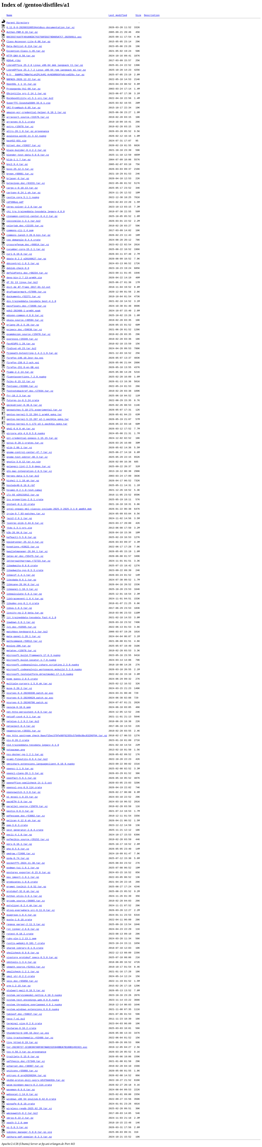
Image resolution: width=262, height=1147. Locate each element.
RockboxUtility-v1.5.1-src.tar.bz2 (30, 98)
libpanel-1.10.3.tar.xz (22, 589)
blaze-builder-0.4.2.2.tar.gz (26, 150)
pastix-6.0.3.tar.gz (20, 811)
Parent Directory (18, 22)
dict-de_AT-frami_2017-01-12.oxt (29, 287)
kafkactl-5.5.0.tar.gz (21, 537)
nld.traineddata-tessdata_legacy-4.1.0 (33, 744)
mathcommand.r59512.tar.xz (24, 641)
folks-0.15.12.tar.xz (21, 381)
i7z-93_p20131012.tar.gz (23, 494)
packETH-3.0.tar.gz (19, 801)
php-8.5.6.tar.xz (18, 848)
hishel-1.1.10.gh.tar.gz (23, 480)
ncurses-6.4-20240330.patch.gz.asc (30, 693)
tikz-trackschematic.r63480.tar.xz (30, 1037)
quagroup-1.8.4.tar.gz (21, 914)
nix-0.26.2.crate (18, 740)
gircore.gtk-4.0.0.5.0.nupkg (26, 433)
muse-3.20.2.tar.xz (19, 688)
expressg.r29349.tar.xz (22, 338)
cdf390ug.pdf (15, 202)
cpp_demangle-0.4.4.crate (24, 239)
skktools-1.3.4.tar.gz (21, 962)
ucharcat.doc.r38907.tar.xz (25, 1065)
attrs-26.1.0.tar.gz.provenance (28, 131)
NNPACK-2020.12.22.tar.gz (24, 79)
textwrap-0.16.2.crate (21, 1028)
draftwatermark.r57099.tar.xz (26, 291)
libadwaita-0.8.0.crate (22, 565)
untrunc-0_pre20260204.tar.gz (26, 1075)
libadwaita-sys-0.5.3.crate (25, 570)
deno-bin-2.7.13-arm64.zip (24, 277)
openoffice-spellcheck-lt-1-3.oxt (29, 782)
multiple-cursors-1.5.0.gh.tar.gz (29, 683)
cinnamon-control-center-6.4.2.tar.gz (32, 216)
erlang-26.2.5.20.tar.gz (23, 324)
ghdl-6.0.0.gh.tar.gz (21, 428)
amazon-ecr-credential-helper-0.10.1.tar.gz (36, 112)
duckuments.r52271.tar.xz (24, 296)
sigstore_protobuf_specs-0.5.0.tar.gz (32, 957)
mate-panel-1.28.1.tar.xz (24, 636)
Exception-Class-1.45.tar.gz (26, 50)
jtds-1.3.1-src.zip (19, 527)
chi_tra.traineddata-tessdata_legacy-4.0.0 (36, 211)
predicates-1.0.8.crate (22, 881)
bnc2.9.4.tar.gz (17, 164)
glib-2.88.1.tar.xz (19, 447)
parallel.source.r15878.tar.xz (27, 806)
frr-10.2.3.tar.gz (19, 395)
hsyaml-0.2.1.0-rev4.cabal (24, 490)
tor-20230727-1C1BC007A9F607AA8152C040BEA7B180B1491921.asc (47, 1047)
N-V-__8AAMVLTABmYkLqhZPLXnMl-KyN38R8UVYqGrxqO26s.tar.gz (45, 74)
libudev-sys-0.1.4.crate (23, 603)
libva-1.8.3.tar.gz (19, 608)
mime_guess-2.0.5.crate (22, 678)
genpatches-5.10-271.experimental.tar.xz (34, 409)
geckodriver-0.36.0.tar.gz (24, 405)
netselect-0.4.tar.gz (21, 726)
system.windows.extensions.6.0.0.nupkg (33, 1009)
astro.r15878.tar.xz (20, 126)
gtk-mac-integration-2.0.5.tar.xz (29, 471)
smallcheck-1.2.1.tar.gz (23, 971)
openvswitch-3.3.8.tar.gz (24, 792)
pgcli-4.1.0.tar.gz (19, 834)
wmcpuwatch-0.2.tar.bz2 (22, 1113)
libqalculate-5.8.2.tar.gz (24, 593)
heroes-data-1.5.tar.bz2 (23, 475)
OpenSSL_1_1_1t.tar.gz (21, 84)
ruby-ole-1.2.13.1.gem (21, 938)
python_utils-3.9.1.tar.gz (24, 896)
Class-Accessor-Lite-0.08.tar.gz (29, 41)
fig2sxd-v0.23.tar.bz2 (21, 348)
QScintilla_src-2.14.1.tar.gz (26, 93)
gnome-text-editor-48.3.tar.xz (27, 456)
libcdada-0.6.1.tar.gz (21, 579)
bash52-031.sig (16, 140)
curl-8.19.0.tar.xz (19, 253)
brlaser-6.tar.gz (18, 178)
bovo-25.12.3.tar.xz (20, 168)
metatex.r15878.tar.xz (21, 650)
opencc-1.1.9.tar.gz (20, 768)
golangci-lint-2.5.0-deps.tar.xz (29, 466)
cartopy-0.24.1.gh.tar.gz (24, 192)
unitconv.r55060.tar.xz (22, 1070)
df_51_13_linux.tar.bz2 (22, 282)
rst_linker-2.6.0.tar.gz (23, 929)
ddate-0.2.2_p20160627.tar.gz (26, 258)
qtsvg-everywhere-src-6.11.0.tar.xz (31, 910)
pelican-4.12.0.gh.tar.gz (24, 820)
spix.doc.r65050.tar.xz (22, 980)
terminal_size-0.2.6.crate (24, 1023)
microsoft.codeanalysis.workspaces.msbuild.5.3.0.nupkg (44, 669)
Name (9, 15)
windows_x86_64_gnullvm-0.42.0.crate (31, 1099)
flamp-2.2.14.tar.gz (20, 371)
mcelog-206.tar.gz (19, 645)
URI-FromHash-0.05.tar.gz (24, 107)
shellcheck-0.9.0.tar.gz (23, 952)
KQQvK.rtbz (14, 60)
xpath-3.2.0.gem (17, 1122)
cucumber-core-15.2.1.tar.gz (26, 249)
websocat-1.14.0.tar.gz (22, 1094)
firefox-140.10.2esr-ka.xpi (25, 357)
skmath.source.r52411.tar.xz (26, 966)
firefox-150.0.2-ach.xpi (23, 362)
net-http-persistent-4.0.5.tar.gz (29, 711)
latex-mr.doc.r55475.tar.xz (25, 556)
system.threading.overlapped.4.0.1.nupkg (34, 1004)
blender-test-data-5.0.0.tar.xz (28, 154)
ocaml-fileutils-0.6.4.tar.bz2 (27, 759)
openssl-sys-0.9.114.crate (24, 787)
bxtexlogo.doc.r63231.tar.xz (26, 183)
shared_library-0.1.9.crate (25, 947)
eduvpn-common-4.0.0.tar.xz (25, 315)
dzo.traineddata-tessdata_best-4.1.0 (31, 301)
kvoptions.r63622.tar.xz (23, 546)
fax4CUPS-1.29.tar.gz (21, 343)
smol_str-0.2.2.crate (21, 976)
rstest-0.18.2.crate (20, 933)
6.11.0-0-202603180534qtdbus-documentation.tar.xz (40, 27)
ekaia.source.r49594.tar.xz (25, 320)
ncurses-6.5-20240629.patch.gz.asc (30, 697)
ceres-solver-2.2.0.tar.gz (24, 206)
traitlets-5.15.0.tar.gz (23, 1056)
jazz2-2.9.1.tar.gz (19, 518)
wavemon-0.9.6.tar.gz (21, 1089)
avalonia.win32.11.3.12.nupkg (26, 135)
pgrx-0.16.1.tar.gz (19, 844)
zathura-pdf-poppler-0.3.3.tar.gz (29, 1136)
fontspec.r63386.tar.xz (22, 386)
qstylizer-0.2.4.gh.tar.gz (24, 905)
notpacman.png (16, 749)
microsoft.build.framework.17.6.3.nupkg (33, 655)
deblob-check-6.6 (18, 268)
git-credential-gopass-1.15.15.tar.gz (32, 438)
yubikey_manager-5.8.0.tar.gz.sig (29, 1132)
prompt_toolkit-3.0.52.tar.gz (26, 886)
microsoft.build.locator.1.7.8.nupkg (31, 659)
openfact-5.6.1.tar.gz (21, 777)
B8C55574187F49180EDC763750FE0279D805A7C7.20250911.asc (44, 36)
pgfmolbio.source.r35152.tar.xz (28, 839)
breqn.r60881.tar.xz (20, 173)
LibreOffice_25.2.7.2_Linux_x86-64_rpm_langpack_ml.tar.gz (46, 69)
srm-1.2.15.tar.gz (19, 985)
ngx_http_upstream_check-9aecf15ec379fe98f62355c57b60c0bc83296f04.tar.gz (57, 735)
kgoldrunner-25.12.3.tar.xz (25, 541)
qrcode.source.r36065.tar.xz (26, 900)
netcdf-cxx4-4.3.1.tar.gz (24, 716)
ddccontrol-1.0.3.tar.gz (23, 263)
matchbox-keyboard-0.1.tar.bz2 (27, 631)
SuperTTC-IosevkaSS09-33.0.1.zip (29, 102)
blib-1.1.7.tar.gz (19, 159)
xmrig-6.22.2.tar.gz (20, 1117)
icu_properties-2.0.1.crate (25, 499)
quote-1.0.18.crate (19, 919)
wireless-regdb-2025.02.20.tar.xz (29, 1108)
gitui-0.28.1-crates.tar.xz (25, 442)
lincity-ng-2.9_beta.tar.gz (25, 612)
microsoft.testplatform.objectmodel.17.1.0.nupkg (40, 674)
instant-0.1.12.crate (21, 504)
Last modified (117, 15)
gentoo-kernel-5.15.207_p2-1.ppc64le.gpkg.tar (38, 419)
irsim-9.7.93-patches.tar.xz (26, 513)
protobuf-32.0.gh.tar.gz (23, 891)
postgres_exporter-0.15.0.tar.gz (29, 872)
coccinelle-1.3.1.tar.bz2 (24, 220)
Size (138, 15)
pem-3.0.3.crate (17, 825)
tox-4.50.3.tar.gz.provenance (26, 1051)
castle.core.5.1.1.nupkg (23, 197)
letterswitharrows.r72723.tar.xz (29, 560)
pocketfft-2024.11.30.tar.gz (26, 862)
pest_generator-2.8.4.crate (25, 829)
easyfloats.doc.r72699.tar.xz (26, 305)
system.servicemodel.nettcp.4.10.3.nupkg (34, 995)
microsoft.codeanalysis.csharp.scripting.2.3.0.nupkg (43, 664)
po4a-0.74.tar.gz (18, 858)
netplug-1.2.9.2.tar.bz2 (23, 721)
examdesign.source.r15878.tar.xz (29, 334)
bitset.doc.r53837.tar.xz (24, 145)
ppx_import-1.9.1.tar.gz (23, 877)
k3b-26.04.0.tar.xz (19, 532)
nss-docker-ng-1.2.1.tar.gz (25, 754)
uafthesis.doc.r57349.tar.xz (26, 1061)
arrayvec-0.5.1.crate (21, 121)
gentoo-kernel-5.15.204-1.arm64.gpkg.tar (34, 414)
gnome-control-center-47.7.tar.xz (29, 452)
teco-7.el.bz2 (16, 1018)
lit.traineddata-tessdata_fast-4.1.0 (31, 617)
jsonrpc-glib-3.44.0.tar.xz (25, 523)
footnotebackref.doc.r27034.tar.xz (30, 390)
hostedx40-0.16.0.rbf (21, 485)
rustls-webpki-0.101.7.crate (26, 943)
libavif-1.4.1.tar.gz (21, 574)
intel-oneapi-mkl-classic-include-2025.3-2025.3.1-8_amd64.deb (49, 508)
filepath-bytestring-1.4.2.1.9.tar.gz (32, 353)
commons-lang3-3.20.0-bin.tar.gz (29, 235)
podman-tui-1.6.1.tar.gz (23, 867)
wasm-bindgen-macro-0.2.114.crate (29, 1084)
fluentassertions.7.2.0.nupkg (26, 376)
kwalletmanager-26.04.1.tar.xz (27, 551)
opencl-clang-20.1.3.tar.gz (25, 773)
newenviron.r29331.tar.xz (24, 730)
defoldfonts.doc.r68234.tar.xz (27, 272)
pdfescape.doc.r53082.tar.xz (26, 815)
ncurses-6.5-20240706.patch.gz (27, 702)
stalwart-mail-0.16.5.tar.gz (26, 990)
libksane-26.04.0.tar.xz (23, 584)
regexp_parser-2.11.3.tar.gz (26, 924)
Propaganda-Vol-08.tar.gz (24, 88)
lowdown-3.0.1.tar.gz (21, 622)
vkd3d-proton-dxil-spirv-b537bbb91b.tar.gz (36, 1080)
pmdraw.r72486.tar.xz (21, 853)
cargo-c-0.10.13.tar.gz (22, 187)
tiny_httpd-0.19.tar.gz (22, 1042)
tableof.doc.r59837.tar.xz (24, 1014)
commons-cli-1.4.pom (20, 230)
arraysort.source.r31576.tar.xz (28, 117)
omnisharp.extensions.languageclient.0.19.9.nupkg (40, 763)
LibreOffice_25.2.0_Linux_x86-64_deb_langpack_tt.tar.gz (45, 65)
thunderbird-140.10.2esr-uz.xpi (28, 1032)
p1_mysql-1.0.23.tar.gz (22, 796)
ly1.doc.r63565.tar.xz (21, 626)
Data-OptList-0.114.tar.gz (24, 46)
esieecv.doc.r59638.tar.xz (24, 329)
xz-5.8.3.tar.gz (17, 1127)
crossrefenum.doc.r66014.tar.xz (28, 244)
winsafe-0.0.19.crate (21, 1103)
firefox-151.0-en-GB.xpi (23, 367)
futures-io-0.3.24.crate (23, 400)
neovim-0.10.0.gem (19, 707)
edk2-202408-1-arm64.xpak (24, 310)
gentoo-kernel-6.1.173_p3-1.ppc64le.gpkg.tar (37, 423)
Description (152, 15)
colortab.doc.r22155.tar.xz (25, 225)
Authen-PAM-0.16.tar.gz (22, 32)
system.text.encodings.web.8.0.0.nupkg (33, 999)
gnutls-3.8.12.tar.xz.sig (24, 461)
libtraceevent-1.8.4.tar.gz (25, 598)
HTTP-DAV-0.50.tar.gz (21, 55)
